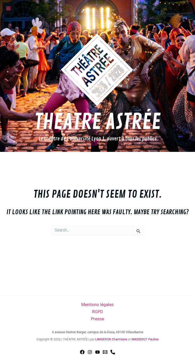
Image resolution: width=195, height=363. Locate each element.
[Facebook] (82, 352)
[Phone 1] (112, 352)
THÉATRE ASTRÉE (97, 122)
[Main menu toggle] (8, 8)
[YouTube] (97, 352)
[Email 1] (105, 352)
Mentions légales (97, 304)
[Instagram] (90, 352)
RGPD (97, 311)
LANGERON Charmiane (111, 339)
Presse (97, 318)
